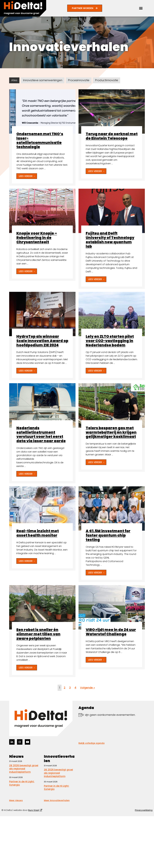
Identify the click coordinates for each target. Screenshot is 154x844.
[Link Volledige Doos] (42, 137)
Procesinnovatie (78, 80)
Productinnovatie (106, 80)
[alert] (112, 715)
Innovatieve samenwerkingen (42, 80)
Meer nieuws (16, 800)
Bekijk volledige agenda (92, 743)
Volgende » (87, 687)
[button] (141, 8)
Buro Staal (33, 810)
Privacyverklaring (143, 810)
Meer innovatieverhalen (57, 800)
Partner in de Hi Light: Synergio (21, 783)
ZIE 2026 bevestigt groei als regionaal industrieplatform (23, 769)
